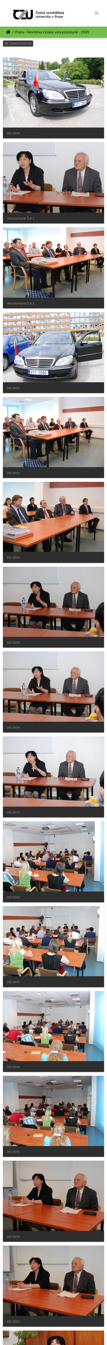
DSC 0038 (13, 727)
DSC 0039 (13, 642)
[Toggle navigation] (96, 13)
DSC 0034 (13, 1067)
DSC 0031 (13, 1321)
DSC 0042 (13, 388)
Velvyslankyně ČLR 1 (20, 218)
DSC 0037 (13, 812)
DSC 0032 (13, 1237)
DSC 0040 (13, 558)
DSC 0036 (13, 897)
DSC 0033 (13, 1152)
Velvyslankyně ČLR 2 (20, 303)
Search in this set (18, 43)
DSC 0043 (13, 133)
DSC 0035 (13, 982)
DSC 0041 (13, 473)
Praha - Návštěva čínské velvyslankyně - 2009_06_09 (58, 32)
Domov (8, 32)
